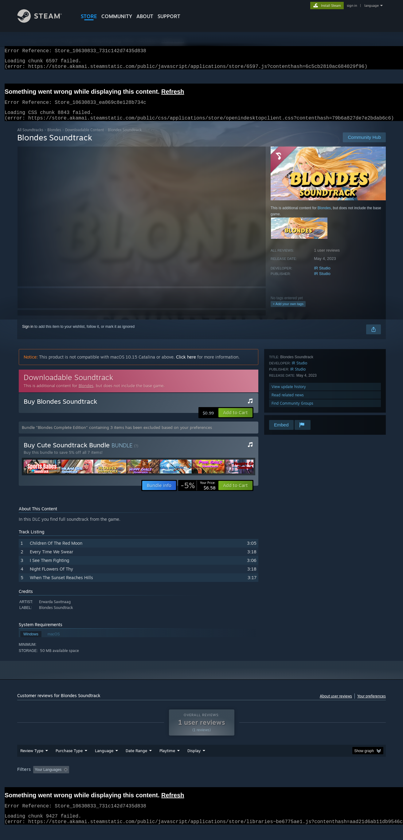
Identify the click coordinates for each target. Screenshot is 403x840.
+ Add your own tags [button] (288, 311)
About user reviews (336, 703)
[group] (201, 782)
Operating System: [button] (253, 781)
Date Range (136, 762)
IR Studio (322, 275)
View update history (289, 394)
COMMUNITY (116, 16)
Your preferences (371, 703)
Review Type (31, 762)
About (144, 16)
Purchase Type (69, 762)
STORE (89, 16)
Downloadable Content (84, 137)
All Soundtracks (30, 137)
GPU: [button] (305, 781)
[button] (235, 420)
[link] (198, 493)
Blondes (54, 137)
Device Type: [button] (332, 781)
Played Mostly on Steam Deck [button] (201, 781)
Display (194, 762)
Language (104, 762)
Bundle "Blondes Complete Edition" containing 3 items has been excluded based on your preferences (117, 434)
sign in (352, 5)
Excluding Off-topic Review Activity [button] (110, 781)
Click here (186, 364)
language (371, 5)
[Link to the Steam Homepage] (44, 21)
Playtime (167, 762)
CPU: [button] (284, 781)
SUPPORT (169, 16)
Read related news (288, 402)
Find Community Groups (292, 410)
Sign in (27, 334)
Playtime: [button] (157, 781)
